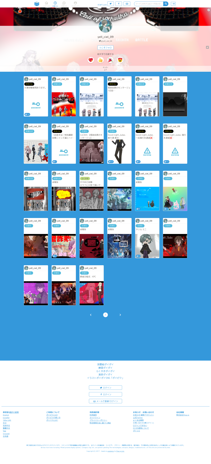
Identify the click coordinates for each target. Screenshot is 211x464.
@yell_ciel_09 (106, 41)
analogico (111, 451)
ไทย (4, 431)
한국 (4, 423)
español (6, 417)
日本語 (5, 436)
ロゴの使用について (141, 428)
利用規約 (93, 415)
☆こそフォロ (105, 47)
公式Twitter (138, 417)
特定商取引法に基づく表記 (100, 423)
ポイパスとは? (52, 420)
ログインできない (140, 425)
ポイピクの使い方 (53, 417)
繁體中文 (6, 428)
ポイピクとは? (52, 415)
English (6, 415)
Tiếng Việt (7, 420)
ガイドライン (95, 417)
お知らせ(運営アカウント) (143, 415)
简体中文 (6, 425)
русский (6, 433)
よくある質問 (138, 420)
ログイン (105, 387)
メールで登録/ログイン (105, 401)
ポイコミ (136, 431)
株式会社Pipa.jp (182, 415)
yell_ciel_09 (106, 37)
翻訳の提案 (14, 412)
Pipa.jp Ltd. (120, 451)
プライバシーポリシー (98, 420)
